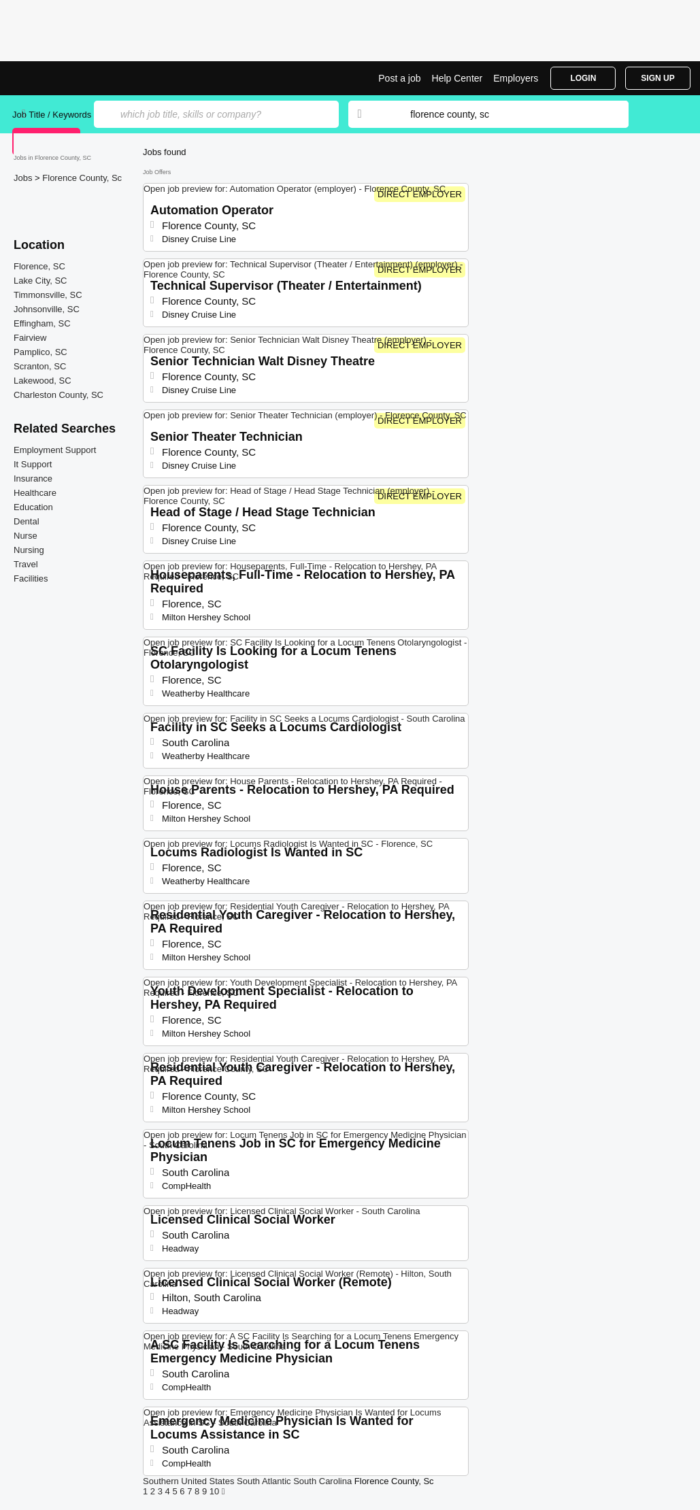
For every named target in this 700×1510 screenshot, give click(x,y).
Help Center (457, 78)
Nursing (29, 550)
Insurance (33, 478)
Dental (26, 521)
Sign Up (657, 78)
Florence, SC (39, 266)
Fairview (30, 338)
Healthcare (35, 493)
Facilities (31, 578)
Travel (26, 564)
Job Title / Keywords (51, 115)
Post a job (399, 78)
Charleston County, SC (58, 395)
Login (583, 78)
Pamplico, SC (40, 352)
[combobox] (506, 114)
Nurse (25, 536)
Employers (515, 78)
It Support (33, 464)
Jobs (24, 178)
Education (33, 507)
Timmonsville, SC (48, 295)
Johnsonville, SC (47, 309)
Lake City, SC (40, 280)
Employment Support (55, 450)
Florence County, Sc (82, 178)
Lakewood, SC (42, 380)
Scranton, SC (40, 366)
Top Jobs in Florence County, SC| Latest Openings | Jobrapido (63, 78)
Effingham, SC (42, 323)
